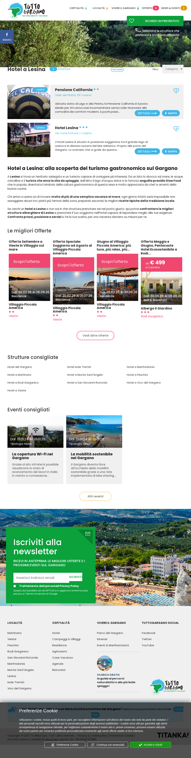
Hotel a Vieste (16, 395)
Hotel (56, 638)
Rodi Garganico (18, 656)
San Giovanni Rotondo (22, 662)
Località (100, 8)
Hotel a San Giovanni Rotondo (86, 388)
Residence (59, 650)
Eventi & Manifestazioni (113, 650)
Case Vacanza (62, 662)
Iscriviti (75, 582)
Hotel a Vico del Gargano (143, 388)
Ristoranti (58, 675)
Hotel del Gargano (19, 372)
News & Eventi (172, 8)
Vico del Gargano (19, 693)
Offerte (150, 8)
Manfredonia (16, 669)
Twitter (147, 644)
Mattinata (14, 638)
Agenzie (57, 669)
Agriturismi (59, 656)
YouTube (148, 650)
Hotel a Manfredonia (140, 372)
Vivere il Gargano (125, 8)
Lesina (11, 681)
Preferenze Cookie (64, 745)
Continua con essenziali (107, 745)
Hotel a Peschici (137, 380)
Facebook (148, 638)
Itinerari (102, 644)
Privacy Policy (69, 591)
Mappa (171, 118)
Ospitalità (78, 8)
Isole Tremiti (15, 687)
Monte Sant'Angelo (20, 675)
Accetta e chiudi (150, 745)
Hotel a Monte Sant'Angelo (84, 380)
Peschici (13, 650)
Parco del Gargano (110, 638)
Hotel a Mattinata (18, 380)
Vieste (11, 644)
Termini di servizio (36, 598)
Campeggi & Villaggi (66, 644)
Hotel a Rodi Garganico (22, 388)
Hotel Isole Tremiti (78, 372)
